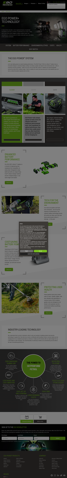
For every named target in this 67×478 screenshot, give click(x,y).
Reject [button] (26, 251)
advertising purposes (28, 237)
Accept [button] (40, 251)
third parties (42, 232)
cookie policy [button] (30, 231)
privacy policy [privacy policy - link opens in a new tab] (29, 227)
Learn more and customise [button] (33, 253)
